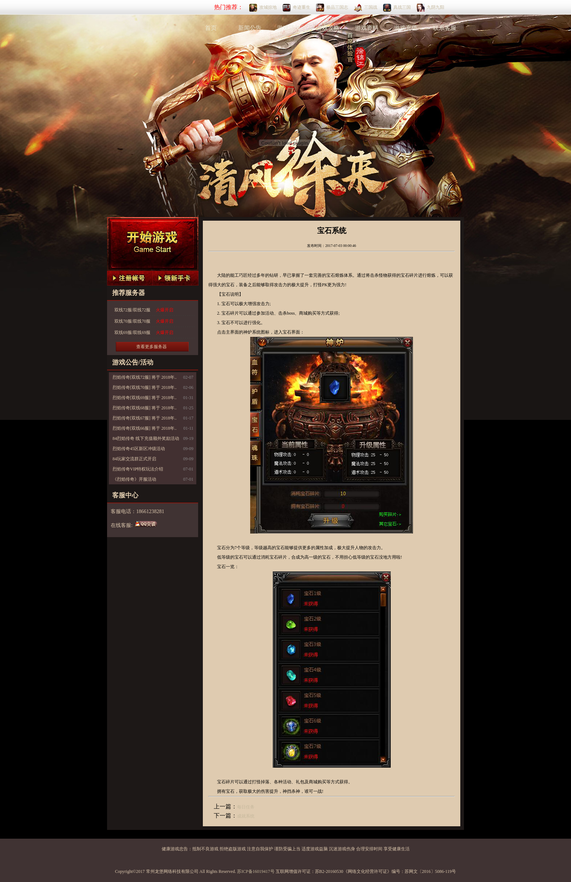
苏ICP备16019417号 (256, 871)
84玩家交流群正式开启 (134, 458)
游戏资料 (366, 28)
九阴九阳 (435, 7)
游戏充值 (405, 28)
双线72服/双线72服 (143, 310)
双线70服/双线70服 (143, 321)
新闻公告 (249, 28)
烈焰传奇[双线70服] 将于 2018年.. (145, 387)
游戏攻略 (327, 28)
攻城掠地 (268, 7)
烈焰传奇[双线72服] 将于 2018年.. (145, 377)
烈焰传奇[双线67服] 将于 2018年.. (145, 418)
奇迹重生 (301, 7)
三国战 (370, 7)
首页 (211, 28)
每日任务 (246, 807)
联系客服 (444, 28)
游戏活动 (288, 28)
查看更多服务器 (151, 346)
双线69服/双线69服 (143, 332)
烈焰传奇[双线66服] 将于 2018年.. (145, 428)
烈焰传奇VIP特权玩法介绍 (138, 469)
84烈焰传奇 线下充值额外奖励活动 (146, 438)
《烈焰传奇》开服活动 (134, 479)
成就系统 (246, 816)
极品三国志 (337, 7)
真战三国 (402, 7)
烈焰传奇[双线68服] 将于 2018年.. (145, 407)
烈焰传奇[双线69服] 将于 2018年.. (145, 397)
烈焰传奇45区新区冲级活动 (139, 448)
